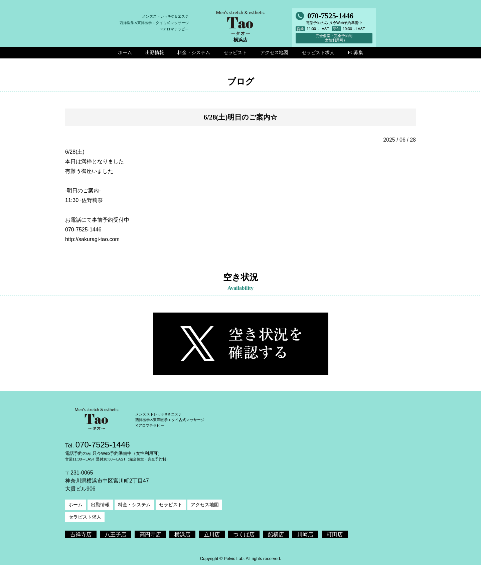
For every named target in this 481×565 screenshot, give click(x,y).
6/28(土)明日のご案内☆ (241, 117)
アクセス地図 (205, 504)
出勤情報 (100, 504)
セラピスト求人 (84, 517)
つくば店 (244, 534)
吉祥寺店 (81, 534)
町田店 (335, 534)
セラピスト (170, 504)
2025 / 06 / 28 (399, 140)
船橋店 (276, 534)
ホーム (75, 504)
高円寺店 (150, 534)
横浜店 (182, 534)
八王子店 (115, 534)
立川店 (212, 534)
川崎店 (305, 534)
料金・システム (134, 504)
